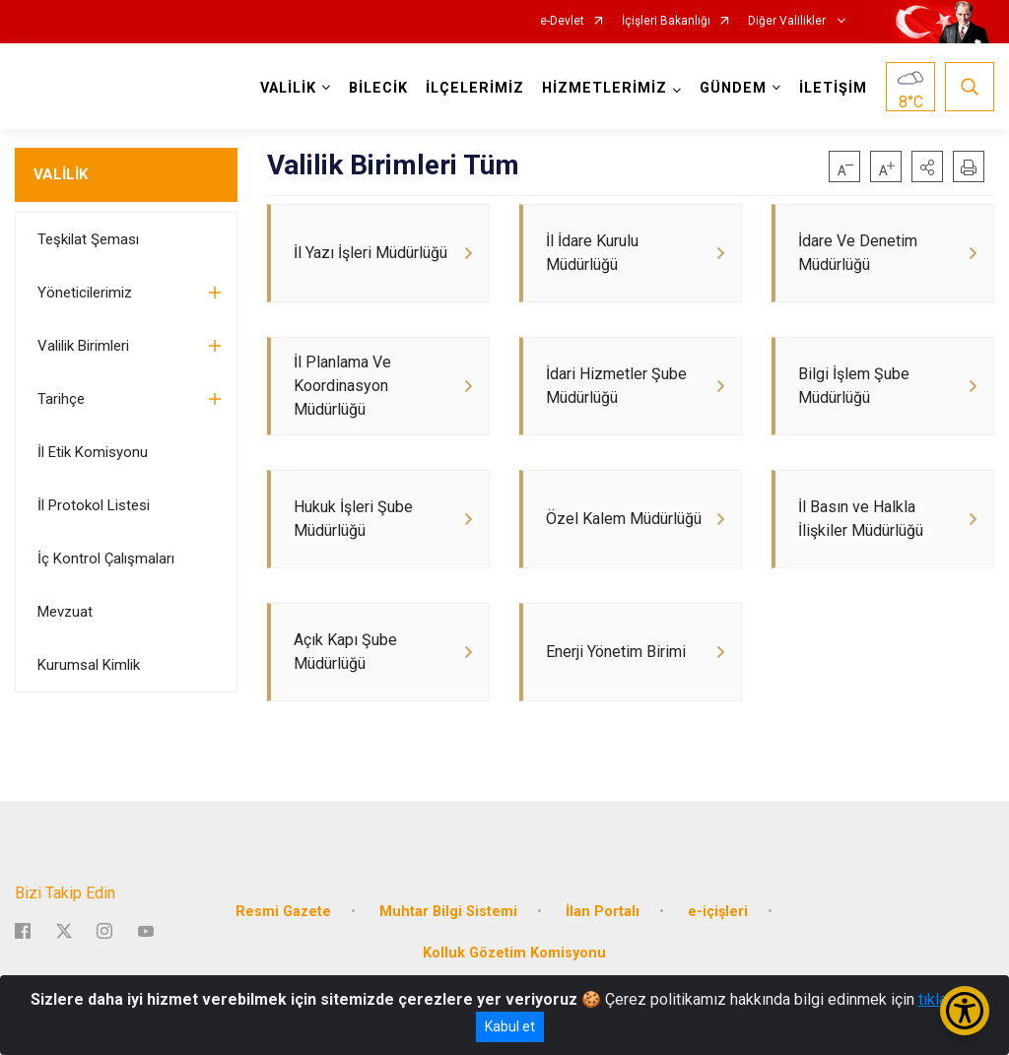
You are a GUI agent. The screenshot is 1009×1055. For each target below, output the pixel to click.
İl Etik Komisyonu (92, 452)
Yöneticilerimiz (84, 292)
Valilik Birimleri (83, 346)
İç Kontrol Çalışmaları (105, 558)
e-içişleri (718, 911)
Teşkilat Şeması (88, 239)
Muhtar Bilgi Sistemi (448, 911)
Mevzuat (65, 612)
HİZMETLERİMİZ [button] (604, 88)
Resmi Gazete (283, 911)
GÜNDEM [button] (733, 88)
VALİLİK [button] (288, 88)
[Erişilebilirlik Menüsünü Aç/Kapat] (964, 1010)
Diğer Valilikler (788, 21)
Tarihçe (61, 399)
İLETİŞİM (833, 88)
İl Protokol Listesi (93, 505)
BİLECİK (378, 88)
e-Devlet (562, 21)
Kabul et (510, 1026)
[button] (927, 166)
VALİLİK (61, 174)
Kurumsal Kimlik (88, 665)
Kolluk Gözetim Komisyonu (514, 953)
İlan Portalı (602, 911)
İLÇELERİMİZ (475, 88)
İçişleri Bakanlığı (666, 21)
